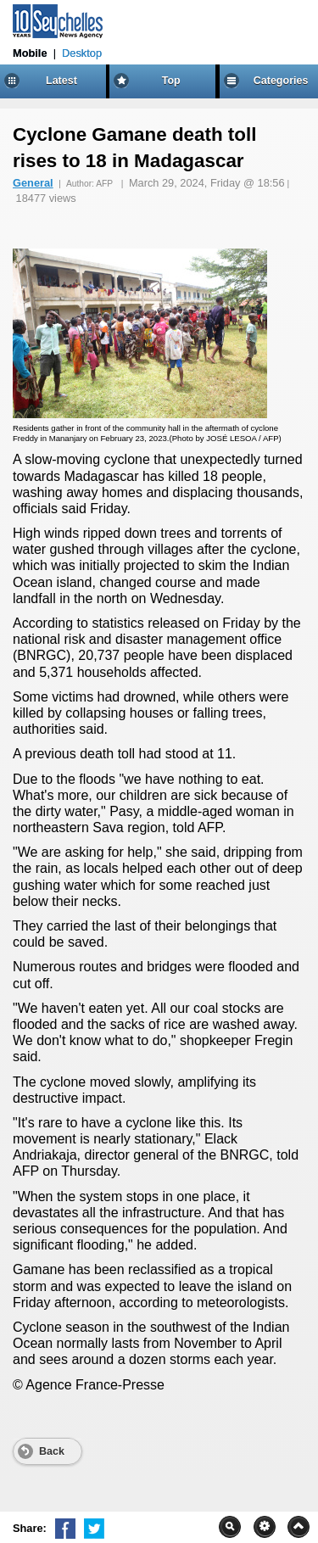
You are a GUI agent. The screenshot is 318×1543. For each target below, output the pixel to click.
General (33, 182)
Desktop (82, 53)
